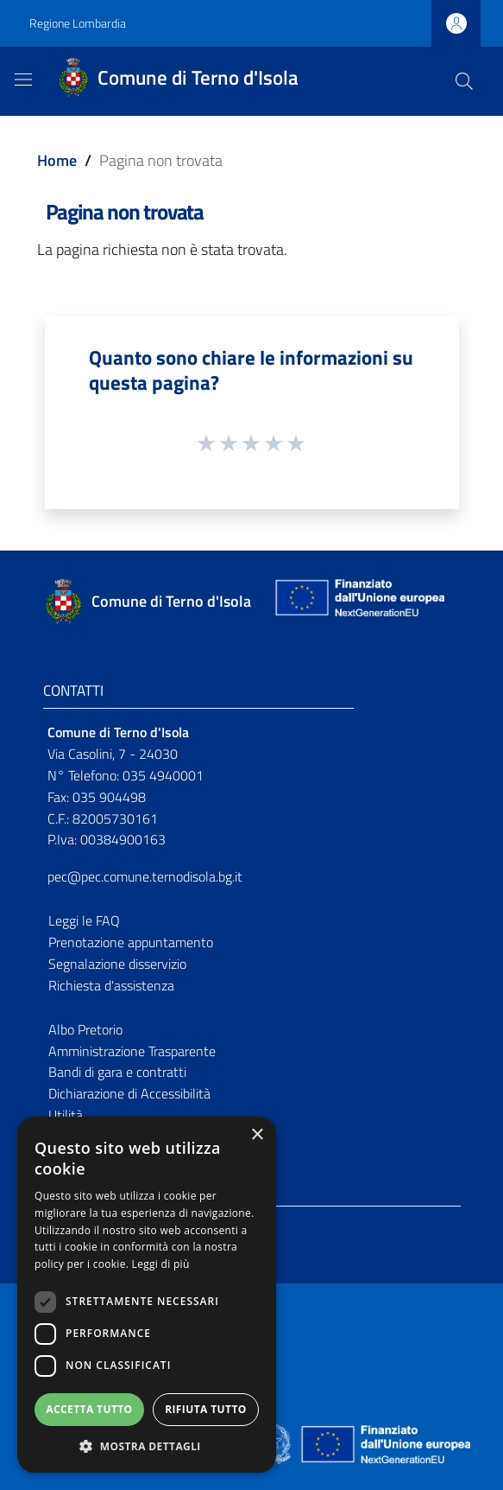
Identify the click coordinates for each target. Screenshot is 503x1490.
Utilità (65, 1115)
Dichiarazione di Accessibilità (129, 1093)
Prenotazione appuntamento (130, 942)
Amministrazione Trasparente (132, 1051)
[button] (147, 1446)
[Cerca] (464, 81)
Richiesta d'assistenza (111, 985)
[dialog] (146, 1295)
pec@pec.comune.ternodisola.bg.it (144, 876)
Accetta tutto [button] (89, 1409)
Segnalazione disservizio (117, 963)
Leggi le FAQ (84, 920)
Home (57, 160)
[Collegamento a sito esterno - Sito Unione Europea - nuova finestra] (358, 602)
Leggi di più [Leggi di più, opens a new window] (161, 1264)
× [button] (256, 1135)
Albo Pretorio (85, 1029)
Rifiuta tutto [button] (206, 1409)
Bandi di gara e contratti (117, 1071)
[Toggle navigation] (23, 79)
